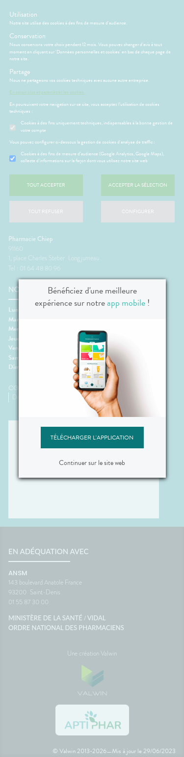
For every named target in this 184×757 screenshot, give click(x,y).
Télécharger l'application (92, 437)
